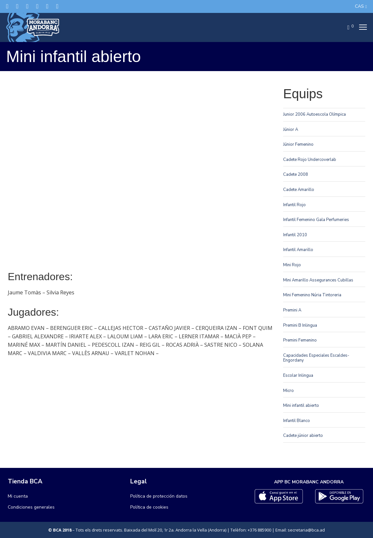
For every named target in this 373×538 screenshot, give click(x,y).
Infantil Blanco (296, 421)
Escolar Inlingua (298, 375)
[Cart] (346, 27)
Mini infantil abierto (301, 405)
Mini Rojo (292, 265)
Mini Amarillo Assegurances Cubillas (318, 280)
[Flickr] (47, 6)
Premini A (292, 310)
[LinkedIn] (37, 6)
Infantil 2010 (295, 235)
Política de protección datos (158, 496)
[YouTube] (57, 6)
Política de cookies (149, 507)
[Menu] (361, 27)
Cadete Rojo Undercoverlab (309, 160)
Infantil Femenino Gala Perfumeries (316, 220)
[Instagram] (27, 6)
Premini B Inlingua (300, 325)
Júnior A (290, 129)
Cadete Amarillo (298, 190)
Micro (288, 391)
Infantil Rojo (294, 205)
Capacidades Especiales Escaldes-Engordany (316, 358)
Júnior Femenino (298, 144)
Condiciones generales (31, 507)
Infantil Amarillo (298, 250)
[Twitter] (7, 6)
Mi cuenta (18, 496)
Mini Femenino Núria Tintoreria (312, 295)
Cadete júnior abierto (303, 435)
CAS (359, 6)
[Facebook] (17, 6)
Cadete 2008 (295, 174)
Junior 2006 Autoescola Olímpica (314, 114)
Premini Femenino (300, 340)
